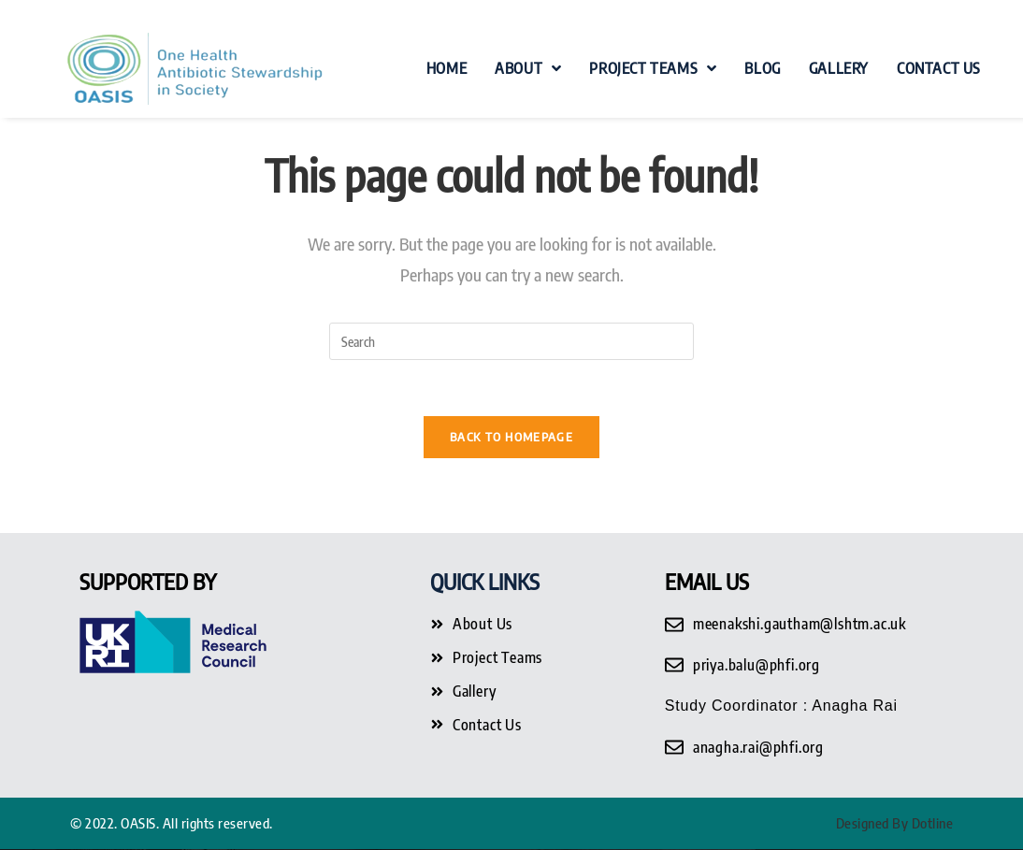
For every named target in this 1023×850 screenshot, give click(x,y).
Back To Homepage (511, 436)
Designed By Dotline (895, 822)
